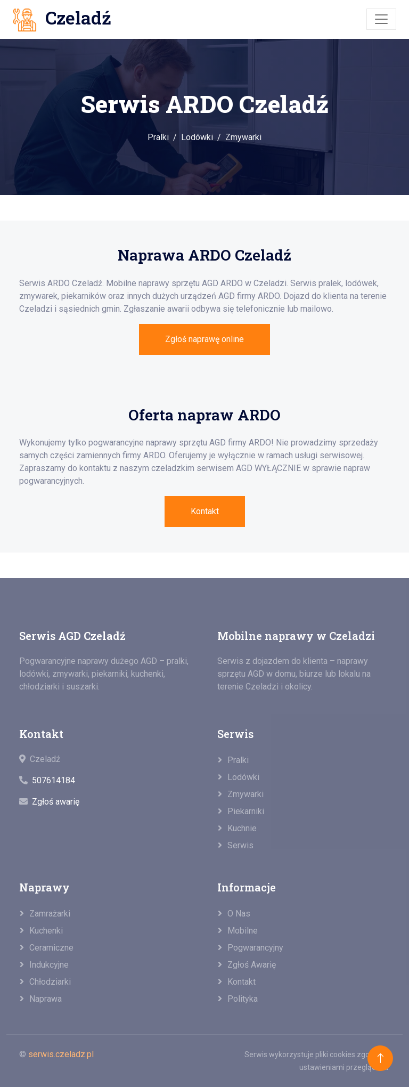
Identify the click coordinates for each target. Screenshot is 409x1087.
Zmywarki (243, 137)
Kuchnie (242, 828)
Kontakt (205, 511)
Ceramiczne (51, 948)
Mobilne (242, 931)
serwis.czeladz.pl (61, 1054)
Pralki (158, 137)
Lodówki (197, 137)
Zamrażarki (49, 913)
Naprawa (45, 999)
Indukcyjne (49, 965)
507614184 (53, 780)
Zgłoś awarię (55, 802)
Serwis (240, 845)
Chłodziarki (50, 982)
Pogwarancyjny (255, 948)
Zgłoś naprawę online (204, 339)
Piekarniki (245, 811)
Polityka (242, 999)
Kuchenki (46, 931)
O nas (238, 913)
